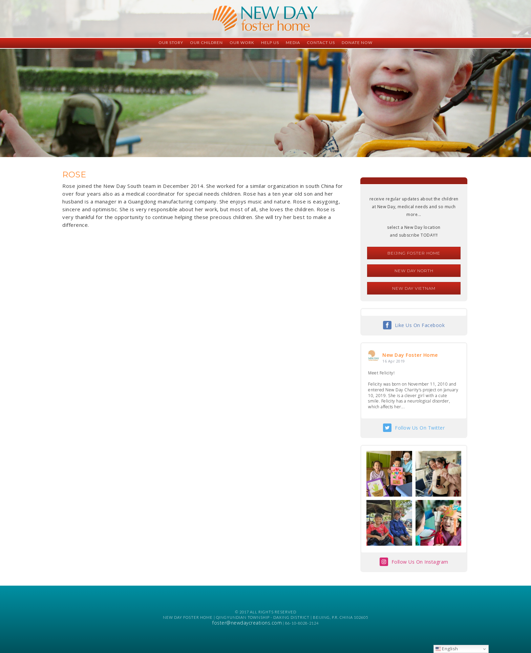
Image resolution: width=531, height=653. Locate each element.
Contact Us (321, 42)
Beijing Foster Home (413, 253)
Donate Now (357, 42)
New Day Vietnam (414, 288)
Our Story (170, 42)
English (447, 649)
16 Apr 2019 (393, 361)
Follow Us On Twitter (420, 428)
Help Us (270, 42)
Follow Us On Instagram (419, 562)
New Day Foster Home (410, 355)
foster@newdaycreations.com (247, 622)
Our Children (206, 42)
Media (293, 42)
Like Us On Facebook (420, 325)
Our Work (242, 42)
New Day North (414, 270)
